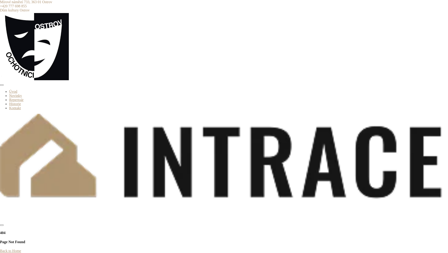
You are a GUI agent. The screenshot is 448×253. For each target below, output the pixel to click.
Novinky (15, 96)
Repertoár (16, 100)
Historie (15, 104)
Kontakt (15, 108)
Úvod (13, 91)
